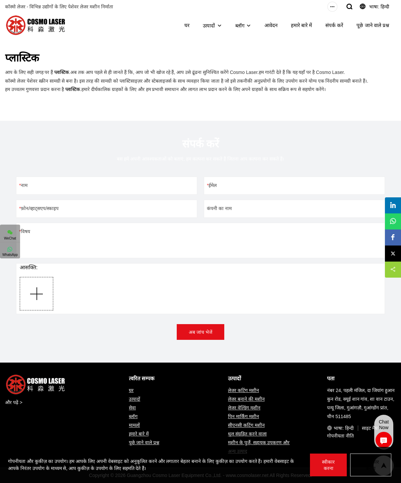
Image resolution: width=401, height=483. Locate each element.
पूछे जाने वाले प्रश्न (372, 25)
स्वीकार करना (328, 465)
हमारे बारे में (301, 25)
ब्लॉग (239, 25)
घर (186, 25)
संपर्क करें (334, 25)
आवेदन (270, 25)
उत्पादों (209, 25)
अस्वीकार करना (371, 465)
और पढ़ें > (13, 402)
